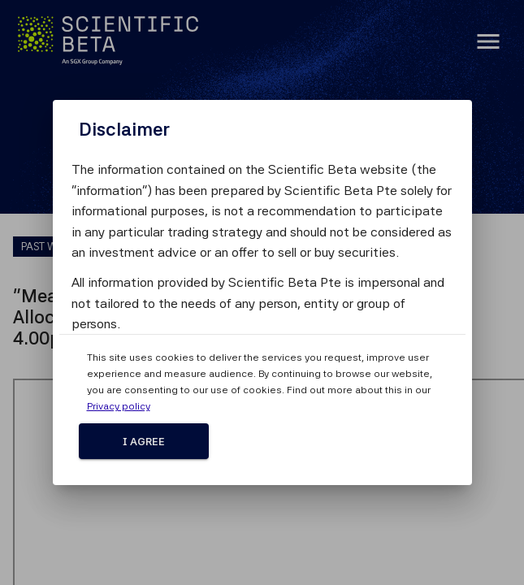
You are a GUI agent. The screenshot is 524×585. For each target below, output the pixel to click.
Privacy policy (118, 406)
